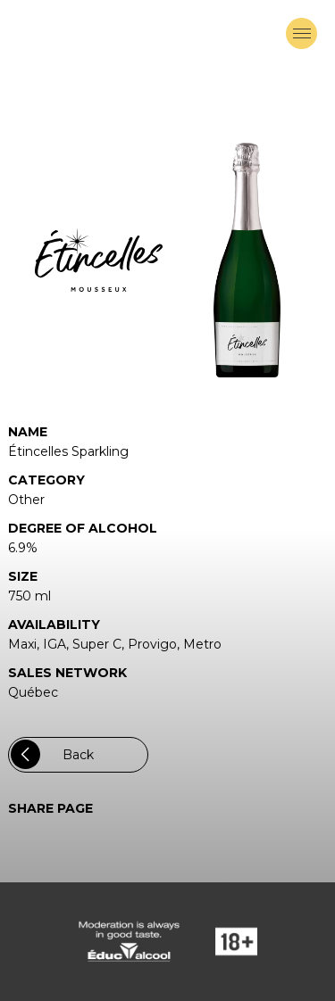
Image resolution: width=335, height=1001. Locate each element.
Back (52, 754)
